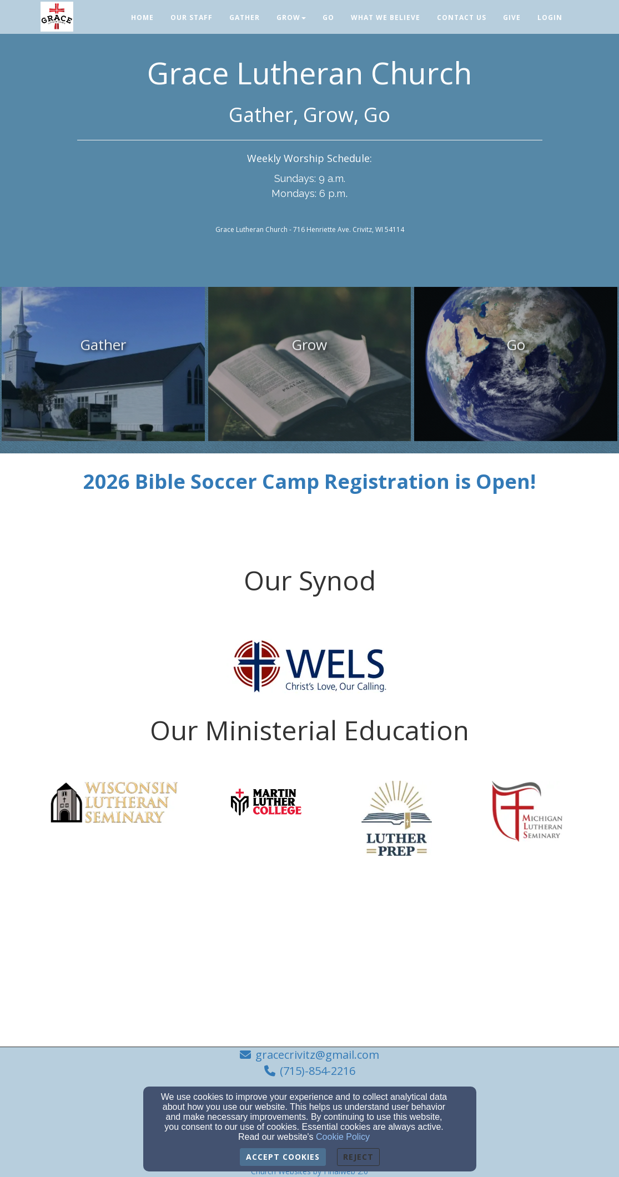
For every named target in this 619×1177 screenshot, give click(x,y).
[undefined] (103, 372)
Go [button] (328, 17)
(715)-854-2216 (317, 1070)
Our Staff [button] (191, 17)
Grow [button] (291, 17)
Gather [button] (244, 17)
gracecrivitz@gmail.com (317, 1054)
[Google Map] (309, 958)
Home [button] (142, 17)
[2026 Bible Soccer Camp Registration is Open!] (309, 486)
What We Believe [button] (385, 17)
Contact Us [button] (461, 17)
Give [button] (512, 17)
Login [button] (549, 17)
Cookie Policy (343, 1136)
